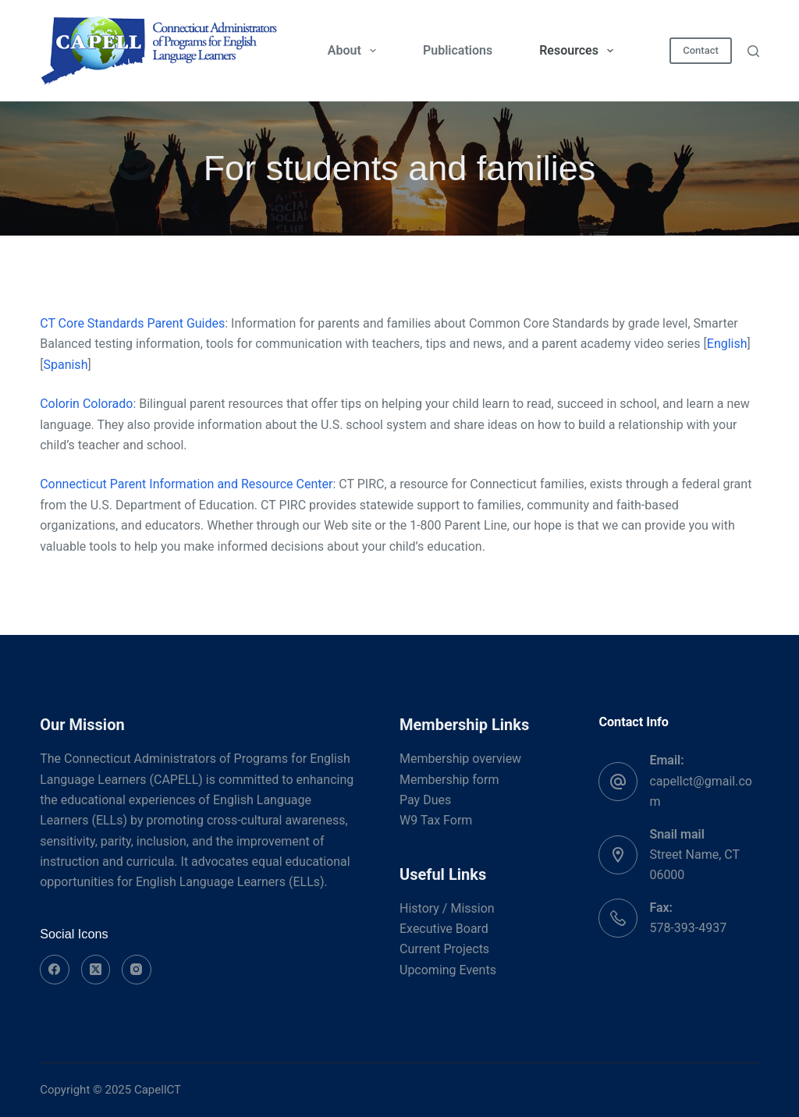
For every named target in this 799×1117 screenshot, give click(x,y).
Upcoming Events (448, 970)
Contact (701, 50)
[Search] (753, 51)
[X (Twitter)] (96, 969)
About (355, 50)
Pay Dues (425, 800)
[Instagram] (136, 969)
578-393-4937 (687, 927)
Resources (579, 50)
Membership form (449, 779)
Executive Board (444, 928)
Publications (457, 50)
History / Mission (447, 908)
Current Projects (444, 948)
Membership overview (460, 758)
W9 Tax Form (436, 820)
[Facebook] (54, 969)
